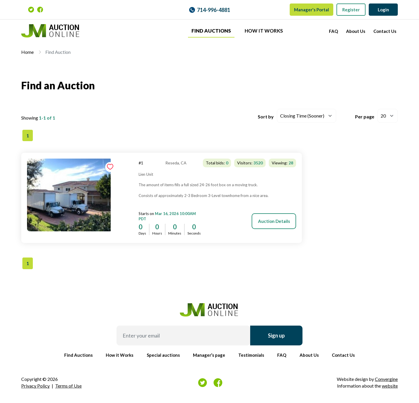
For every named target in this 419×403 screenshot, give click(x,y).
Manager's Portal (311, 9)
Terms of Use (68, 385)
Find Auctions (211, 31)
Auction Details (274, 221)
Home (27, 52)
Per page (364, 116)
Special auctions (163, 355)
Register (351, 9)
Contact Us (384, 31)
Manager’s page (209, 355)
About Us (355, 31)
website (390, 385)
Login (383, 9)
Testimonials (251, 355)
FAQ (333, 31)
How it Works (264, 31)
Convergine (386, 379)
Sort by (266, 116)
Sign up (276, 335)
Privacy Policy (35, 385)
